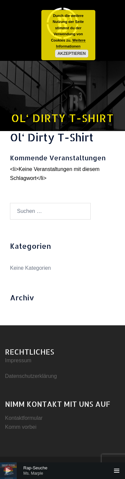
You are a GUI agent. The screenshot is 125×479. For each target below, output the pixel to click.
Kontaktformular (24, 418)
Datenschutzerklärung (31, 376)
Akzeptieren (71, 53)
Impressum (18, 360)
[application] (62, 470)
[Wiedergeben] (8, 470)
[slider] (62, 470)
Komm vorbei (20, 427)
